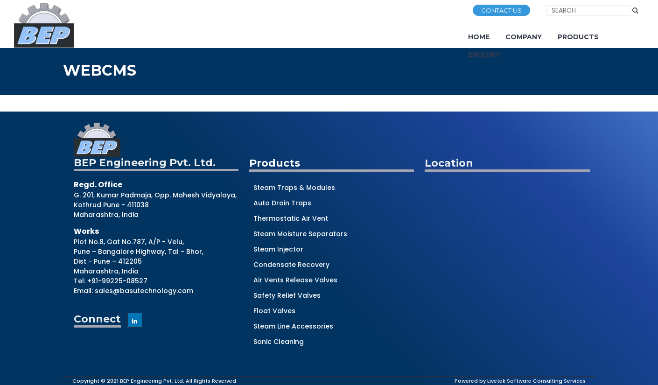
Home (479, 37)
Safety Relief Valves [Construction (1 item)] (287, 295)
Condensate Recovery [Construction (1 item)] (291, 264)
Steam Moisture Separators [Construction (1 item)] (300, 233)
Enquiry (484, 54)
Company (523, 37)
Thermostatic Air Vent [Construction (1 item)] (290, 218)
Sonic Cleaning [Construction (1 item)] (278, 341)
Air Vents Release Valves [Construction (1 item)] (295, 280)
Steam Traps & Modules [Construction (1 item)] (294, 187)
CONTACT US (501, 10)
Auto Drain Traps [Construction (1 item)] (282, 203)
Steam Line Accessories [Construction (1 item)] (293, 326)
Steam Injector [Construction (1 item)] (278, 249)
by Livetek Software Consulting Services (532, 381)
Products (578, 37)
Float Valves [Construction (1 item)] (274, 310)
